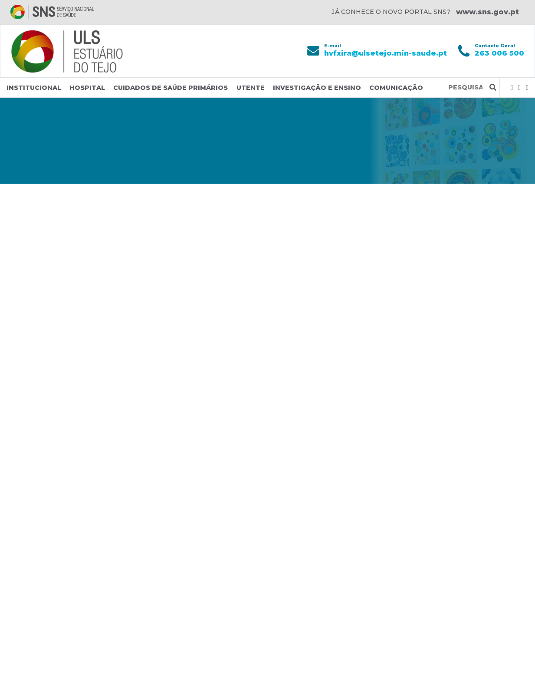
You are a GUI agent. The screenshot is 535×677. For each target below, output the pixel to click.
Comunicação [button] (396, 88)
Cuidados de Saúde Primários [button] (170, 88)
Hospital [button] (87, 88)
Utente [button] (250, 88)
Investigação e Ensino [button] (317, 88)
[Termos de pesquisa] (465, 87)
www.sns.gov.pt (487, 12)
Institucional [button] (34, 88)
